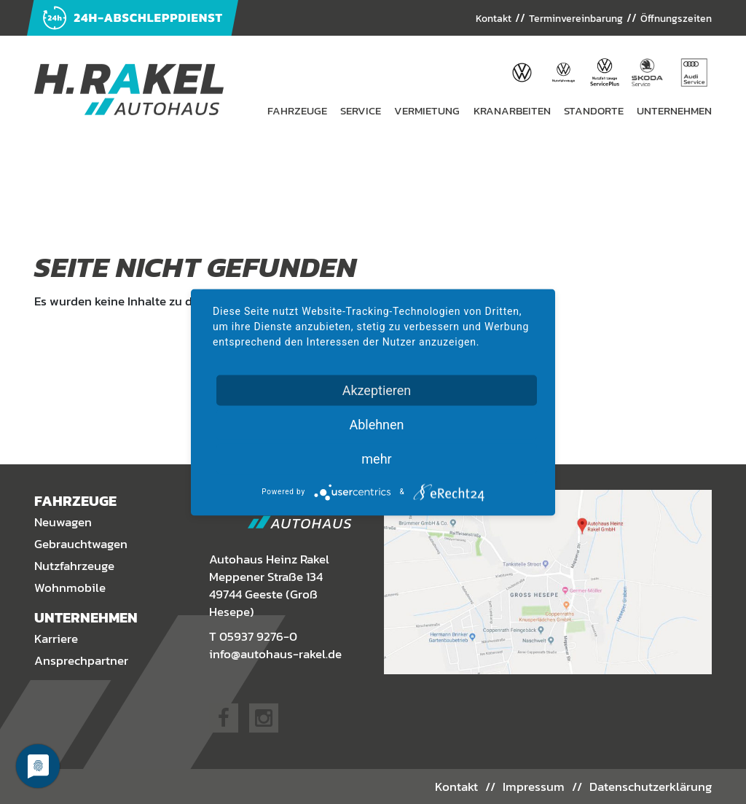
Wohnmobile (70, 588)
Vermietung (427, 111)
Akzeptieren (377, 389)
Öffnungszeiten (671, 18)
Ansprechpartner (81, 661)
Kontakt (468, 18)
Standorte (594, 111)
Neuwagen (63, 522)
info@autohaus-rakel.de (275, 653)
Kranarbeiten (512, 111)
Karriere (56, 639)
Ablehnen (376, 424)
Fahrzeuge (297, 111)
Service (360, 111)
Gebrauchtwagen (80, 544)
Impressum (534, 785)
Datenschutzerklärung (651, 785)
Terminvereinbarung (559, 18)
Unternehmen (674, 111)
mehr (376, 458)
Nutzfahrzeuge (74, 566)
